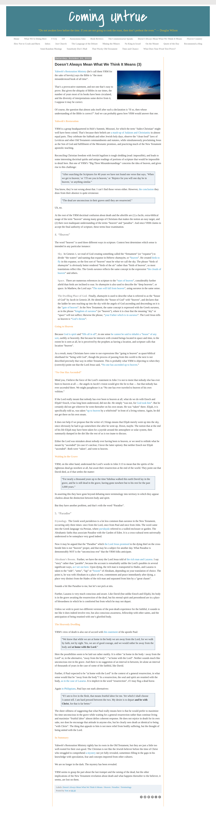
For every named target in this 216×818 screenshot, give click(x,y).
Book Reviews (96, 39)
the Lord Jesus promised (117, 544)
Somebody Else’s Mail (77, 49)
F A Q (54, 39)
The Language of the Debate (85, 44)
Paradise (116, 787)
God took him (144, 402)
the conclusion (146, 189)
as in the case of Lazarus (73, 680)
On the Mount (152, 44)
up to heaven (93, 410)
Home (16, 39)
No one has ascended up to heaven (119, 364)
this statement (111, 631)
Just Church (61, 44)
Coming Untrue (108, 16)
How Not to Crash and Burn (27, 44)
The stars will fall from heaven (108, 288)
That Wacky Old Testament (104, 49)
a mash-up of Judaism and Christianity (130, 132)
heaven (134, 257)
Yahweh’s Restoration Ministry (71, 71)
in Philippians (69, 688)
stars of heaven (125, 280)
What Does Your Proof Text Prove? (159, 49)
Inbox (47, 44)
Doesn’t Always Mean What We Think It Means (160, 39)
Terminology (126, 787)
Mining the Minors (111, 44)
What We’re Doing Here (35, 39)
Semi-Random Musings (51, 49)
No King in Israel (133, 44)
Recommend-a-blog (193, 44)
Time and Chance (130, 49)
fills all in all (89, 334)
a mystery (91, 752)
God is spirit (70, 334)
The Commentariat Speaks (120, 39)
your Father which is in (121, 315)
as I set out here (81, 566)
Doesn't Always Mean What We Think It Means (83, 787)
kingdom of (85, 311)
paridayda (104, 528)
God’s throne (78, 318)
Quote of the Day (171, 44)
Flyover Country (194, 39)
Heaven (107, 787)
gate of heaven (70, 307)
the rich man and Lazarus (140, 559)
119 (63, 39)
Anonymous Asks (78, 39)
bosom (96, 570)
